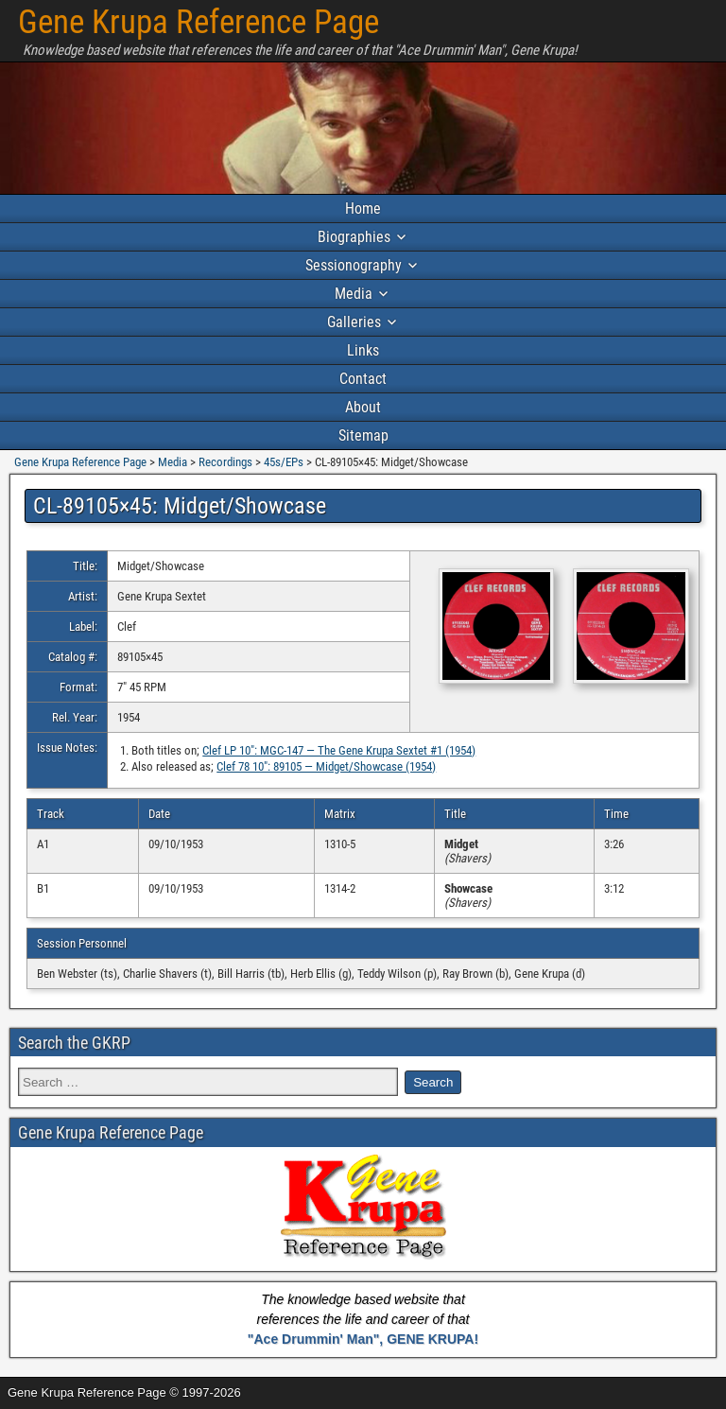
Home (363, 208)
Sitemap (363, 435)
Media (353, 294)
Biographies (354, 237)
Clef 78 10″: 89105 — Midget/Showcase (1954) (326, 766)
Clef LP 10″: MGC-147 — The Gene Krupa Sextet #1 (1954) (338, 750)
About (363, 407)
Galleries (354, 322)
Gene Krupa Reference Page (198, 22)
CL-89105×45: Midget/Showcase (179, 506)
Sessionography (353, 265)
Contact (363, 379)
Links (363, 350)
